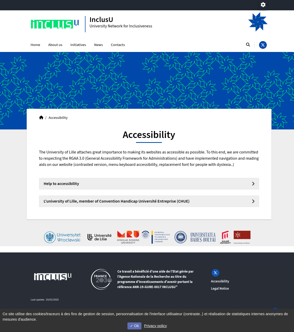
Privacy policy (155, 326)
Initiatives (78, 45)
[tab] (149, 183)
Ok (134, 326)
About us (55, 45)
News (98, 45)
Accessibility (220, 281)
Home (35, 45)
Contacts (118, 45)
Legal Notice (220, 288)
